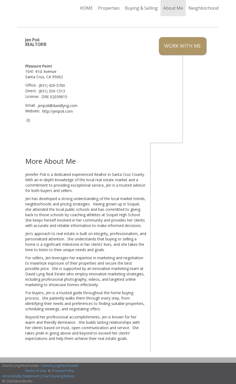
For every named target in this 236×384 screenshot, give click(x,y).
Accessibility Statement (21, 376)
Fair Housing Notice (58, 376)
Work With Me (182, 45)
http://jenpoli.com (57, 111)
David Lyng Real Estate (60, 365)
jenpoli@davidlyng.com (57, 105)
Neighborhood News (209, 8)
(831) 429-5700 (52, 85)
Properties (109, 8)
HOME (86, 8)
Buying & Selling (141, 8)
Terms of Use (36, 370)
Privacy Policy (63, 370)
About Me (173, 8)
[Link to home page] (20, 8)
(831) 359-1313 (52, 91)
